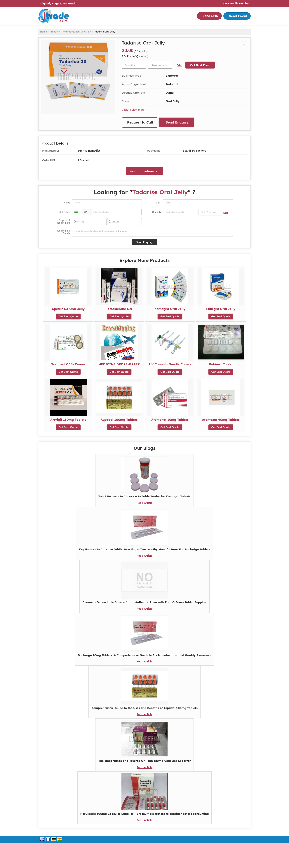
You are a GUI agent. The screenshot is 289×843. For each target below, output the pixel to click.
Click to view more (133, 109)
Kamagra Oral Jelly (169, 309)
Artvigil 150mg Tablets (68, 420)
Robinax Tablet (221, 364)
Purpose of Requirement (63, 221)
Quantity (156, 212)
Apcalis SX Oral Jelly (68, 309)
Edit (179, 65)
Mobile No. (64, 212)
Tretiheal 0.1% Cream (68, 364)
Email (158, 202)
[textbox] (160, 65)
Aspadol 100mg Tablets (119, 420)
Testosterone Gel (119, 309)
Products (55, 31)
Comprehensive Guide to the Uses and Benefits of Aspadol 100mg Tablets (144, 708)
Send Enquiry (177, 122)
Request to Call (140, 122)
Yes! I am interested (144, 171)
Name (67, 202)
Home (43, 31)
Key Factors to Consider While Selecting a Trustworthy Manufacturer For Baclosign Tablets (144, 549)
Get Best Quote (68, 316)
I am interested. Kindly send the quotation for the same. (152, 232)
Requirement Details (63, 232)
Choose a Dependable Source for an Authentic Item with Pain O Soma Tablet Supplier (144, 602)
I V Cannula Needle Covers (170, 364)
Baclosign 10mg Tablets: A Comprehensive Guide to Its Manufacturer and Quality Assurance (144, 655)
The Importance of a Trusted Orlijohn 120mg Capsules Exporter (144, 761)
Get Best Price (200, 65)
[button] (236, 3)
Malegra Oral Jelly (220, 309)
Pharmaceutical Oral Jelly (76, 31)
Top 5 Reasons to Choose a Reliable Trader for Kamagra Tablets (144, 496)
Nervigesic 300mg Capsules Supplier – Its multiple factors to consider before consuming (144, 813)
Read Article (144, 503)
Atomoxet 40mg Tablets (221, 420)
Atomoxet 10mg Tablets (170, 420)
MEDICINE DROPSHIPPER (119, 364)
